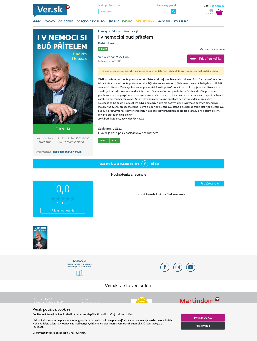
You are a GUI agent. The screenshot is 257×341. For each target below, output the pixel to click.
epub (103, 140)
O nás (85, 298)
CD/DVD (49, 21)
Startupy (180, 21)
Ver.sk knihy (145, 21)
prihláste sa (218, 5)
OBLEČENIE (65, 21)
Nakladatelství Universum (67, 151)
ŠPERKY (114, 21)
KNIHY (36, 21)
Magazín (164, 21)
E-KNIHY (127, 21)
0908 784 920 (42, 299)
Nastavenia (203, 325)
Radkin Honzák (107, 43)
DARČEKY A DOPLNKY (91, 21)
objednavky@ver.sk (166, 5)
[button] (63, 76)
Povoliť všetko (203, 318)
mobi (114, 140)
